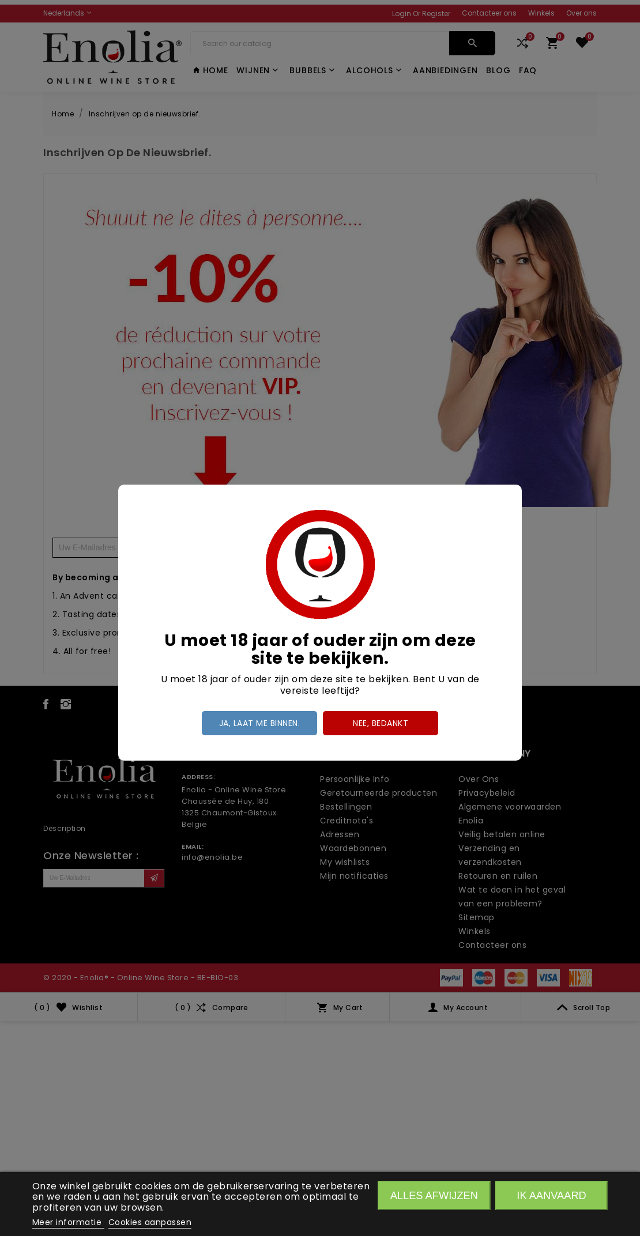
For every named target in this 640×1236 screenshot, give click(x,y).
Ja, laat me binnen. (259, 723)
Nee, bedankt (380, 723)
